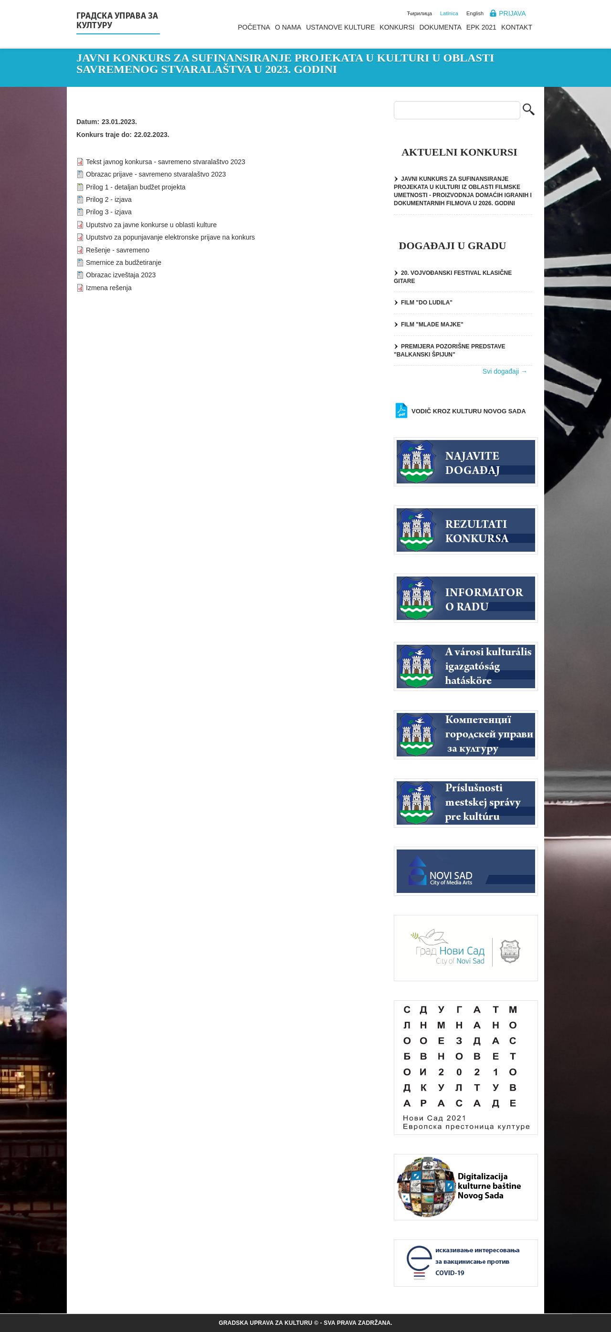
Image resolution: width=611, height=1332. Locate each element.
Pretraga (528, 110)
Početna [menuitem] (254, 27)
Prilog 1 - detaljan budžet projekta (136, 187)
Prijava (512, 13)
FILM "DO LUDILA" (427, 302)
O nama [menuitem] (288, 27)
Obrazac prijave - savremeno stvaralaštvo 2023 (156, 174)
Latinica (449, 13)
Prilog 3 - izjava (109, 212)
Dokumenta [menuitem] (440, 27)
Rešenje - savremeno (117, 250)
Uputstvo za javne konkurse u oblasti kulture (151, 225)
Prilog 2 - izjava (109, 199)
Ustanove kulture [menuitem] (340, 27)
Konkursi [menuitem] (396, 27)
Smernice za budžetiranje (123, 262)
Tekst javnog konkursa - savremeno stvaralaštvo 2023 (165, 162)
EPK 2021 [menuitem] (481, 27)
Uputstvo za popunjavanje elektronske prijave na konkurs (170, 237)
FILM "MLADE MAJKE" (432, 324)
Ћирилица (419, 13)
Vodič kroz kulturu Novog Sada (468, 411)
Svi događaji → (505, 371)
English (475, 13)
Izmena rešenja (109, 288)
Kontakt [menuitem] (516, 27)
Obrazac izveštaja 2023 (121, 275)
